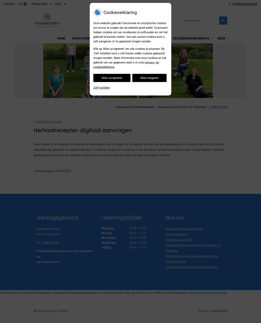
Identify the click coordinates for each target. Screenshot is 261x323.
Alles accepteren (112, 78)
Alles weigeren (149, 78)
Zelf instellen (101, 87)
